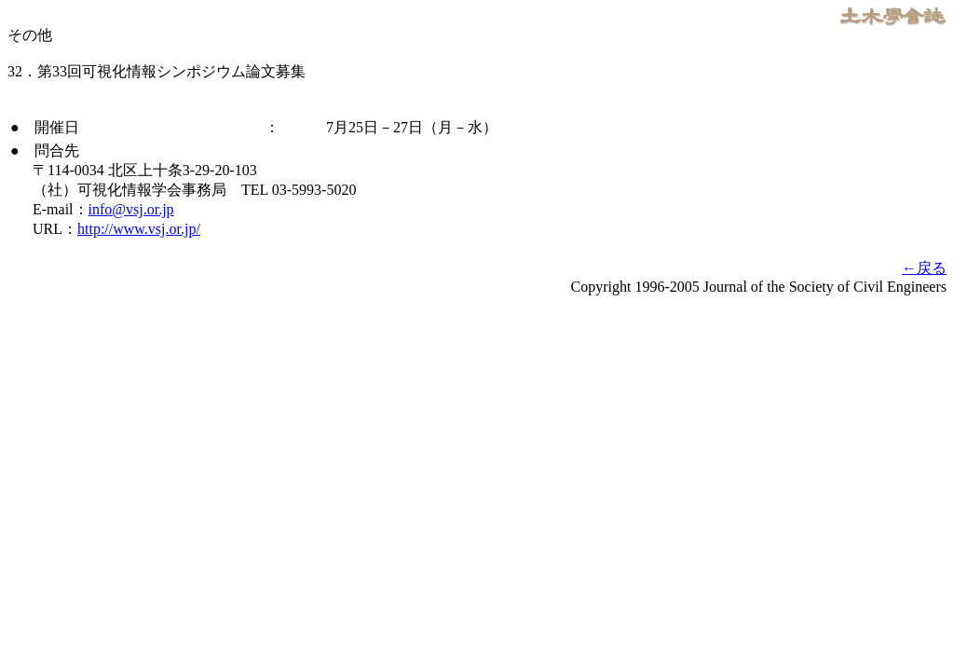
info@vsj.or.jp (131, 209)
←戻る (924, 268)
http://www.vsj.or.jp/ (138, 229)
